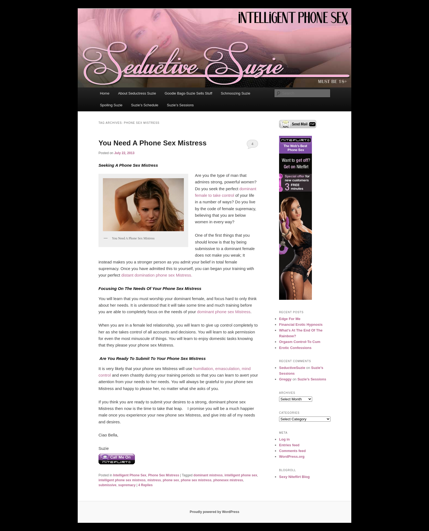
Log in (284, 439)
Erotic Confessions (295, 348)
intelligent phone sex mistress (122, 480)
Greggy (285, 379)
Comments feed (292, 451)
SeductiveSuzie (292, 368)
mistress (154, 480)
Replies (145, 485)
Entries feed (289, 445)
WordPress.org (292, 456)
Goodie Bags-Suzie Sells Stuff (188, 93)
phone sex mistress (196, 480)
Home (104, 93)
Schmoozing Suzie (235, 93)
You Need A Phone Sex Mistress (152, 143)
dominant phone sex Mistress (223, 311)
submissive (107, 485)
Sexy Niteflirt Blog (294, 477)
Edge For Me (289, 319)
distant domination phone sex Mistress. (156, 275)
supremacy (126, 485)
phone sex (171, 480)
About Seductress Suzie (137, 93)
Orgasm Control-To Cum (299, 342)
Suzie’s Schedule (144, 105)
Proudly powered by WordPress (214, 512)
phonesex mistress (228, 480)
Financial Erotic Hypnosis (301, 324)
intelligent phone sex (240, 475)
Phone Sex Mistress (163, 475)
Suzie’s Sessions (180, 105)
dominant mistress (208, 475)
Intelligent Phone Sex (129, 475)
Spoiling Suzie (111, 105)
